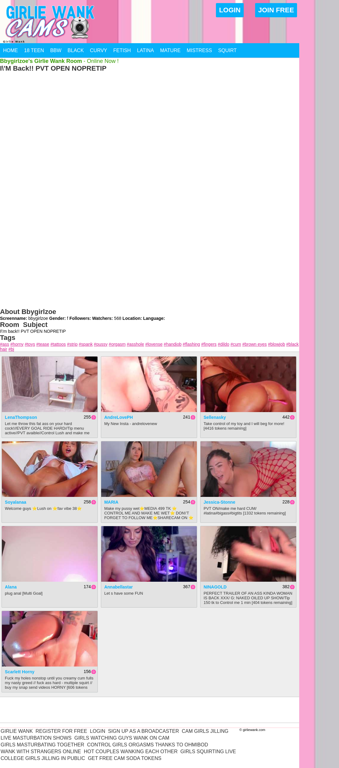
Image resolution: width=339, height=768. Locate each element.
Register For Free (61, 731)
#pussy (100, 344)
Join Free (276, 10)
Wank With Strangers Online (41, 751)
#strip (72, 344)
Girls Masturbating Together (42, 744)
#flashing (191, 344)
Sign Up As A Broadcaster (143, 731)
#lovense (154, 344)
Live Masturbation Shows (36, 738)
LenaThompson (21, 417)
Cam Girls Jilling (205, 731)
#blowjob (276, 344)
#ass (4, 344)
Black (76, 50)
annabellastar (118, 586)
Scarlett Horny (20, 671)
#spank (86, 344)
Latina (145, 50)
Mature (170, 50)
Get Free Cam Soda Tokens (124, 758)
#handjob (173, 344)
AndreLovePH (118, 417)
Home (10, 50)
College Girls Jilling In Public (43, 758)
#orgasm (117, 344)
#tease (42, 344)
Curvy (98, 50)
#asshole (135, 344)
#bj (11, 349)
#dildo (223, 344)
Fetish (122, 50)
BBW (55, 50)
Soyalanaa (15, 502)
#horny (16, 344)
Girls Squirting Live (208, 751)
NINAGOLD (215, 586)
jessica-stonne (219, 502)
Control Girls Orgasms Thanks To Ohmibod (147, 744)
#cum (235, 344)
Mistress (199, 50)
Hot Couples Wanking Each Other (131, 751)
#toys (30, 344)
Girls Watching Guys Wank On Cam (121, 738)
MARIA (111, 502)
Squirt (227, 50)
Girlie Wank (17, 731)
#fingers (209, 344)
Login (230, 10)
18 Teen (34, 50)
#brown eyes (254, 344)
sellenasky (215, 417)
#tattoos (58, 344)
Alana (11, 586)
